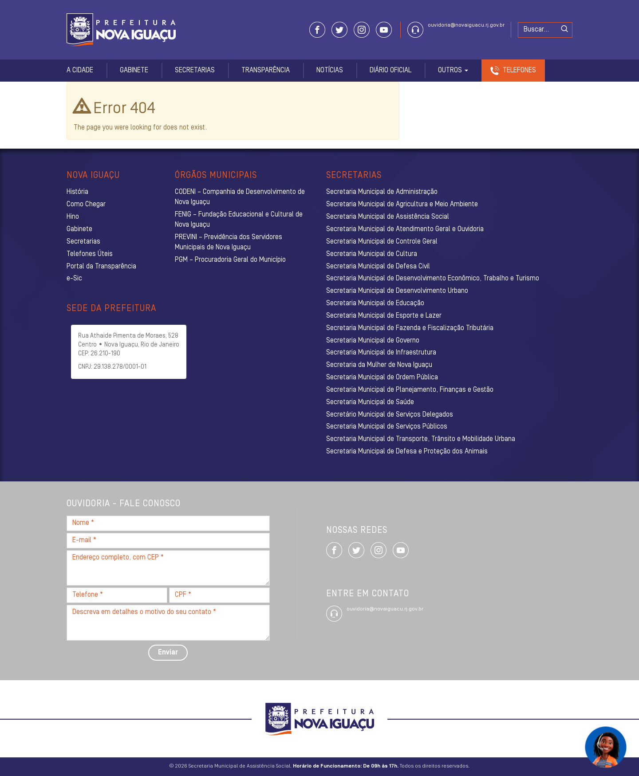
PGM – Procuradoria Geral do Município (230, 260)
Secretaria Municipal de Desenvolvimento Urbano (397, 291)
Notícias (329, 70)
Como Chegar (86, 204)
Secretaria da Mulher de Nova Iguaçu (379, 365)
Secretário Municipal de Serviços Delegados (389, 414)
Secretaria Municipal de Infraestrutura (381, 352)
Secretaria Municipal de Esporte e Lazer (384, 315)
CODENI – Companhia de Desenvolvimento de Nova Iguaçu (240, 197)
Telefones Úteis (90, 254)
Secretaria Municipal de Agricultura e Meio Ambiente (402, 204)
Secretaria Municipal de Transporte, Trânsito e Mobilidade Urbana (420, 439)
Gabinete (134, 70)
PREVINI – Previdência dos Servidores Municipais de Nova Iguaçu (228, 242)
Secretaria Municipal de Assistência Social (387, 217)
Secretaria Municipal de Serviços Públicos (386, 426)
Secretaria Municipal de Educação (375, 303)
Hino (73, 217)
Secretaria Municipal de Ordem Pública (382, 377)
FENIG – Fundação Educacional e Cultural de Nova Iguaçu (239, 219)
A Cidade (80, 70)
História (77, 192)
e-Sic (74, 278)
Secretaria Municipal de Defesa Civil (378, 266)
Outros (453, 70)
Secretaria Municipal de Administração (382, 192)
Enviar (168, 652)
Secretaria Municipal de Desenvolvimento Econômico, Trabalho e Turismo (432, 278)
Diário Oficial (390, 70)
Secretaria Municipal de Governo (372, 340)
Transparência (265, 70)
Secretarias (195, 70)
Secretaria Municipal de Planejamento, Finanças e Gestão (409, 390)
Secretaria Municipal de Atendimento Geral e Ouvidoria (405, 229)
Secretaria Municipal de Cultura (371, 254)
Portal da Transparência (101, 266)
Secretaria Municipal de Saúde (370, 402)
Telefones (519, 70)
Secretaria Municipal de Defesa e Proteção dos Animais (407, 451)
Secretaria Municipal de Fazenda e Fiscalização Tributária (409, 328)
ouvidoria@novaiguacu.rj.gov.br (466, 25)
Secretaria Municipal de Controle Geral (382, 241)
